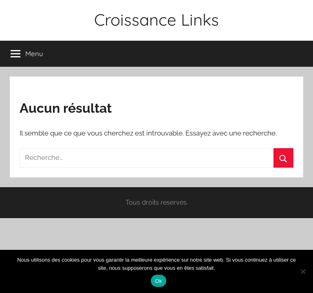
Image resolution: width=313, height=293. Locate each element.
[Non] (303, 271)
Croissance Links (156, 19)
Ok (158, 281)
